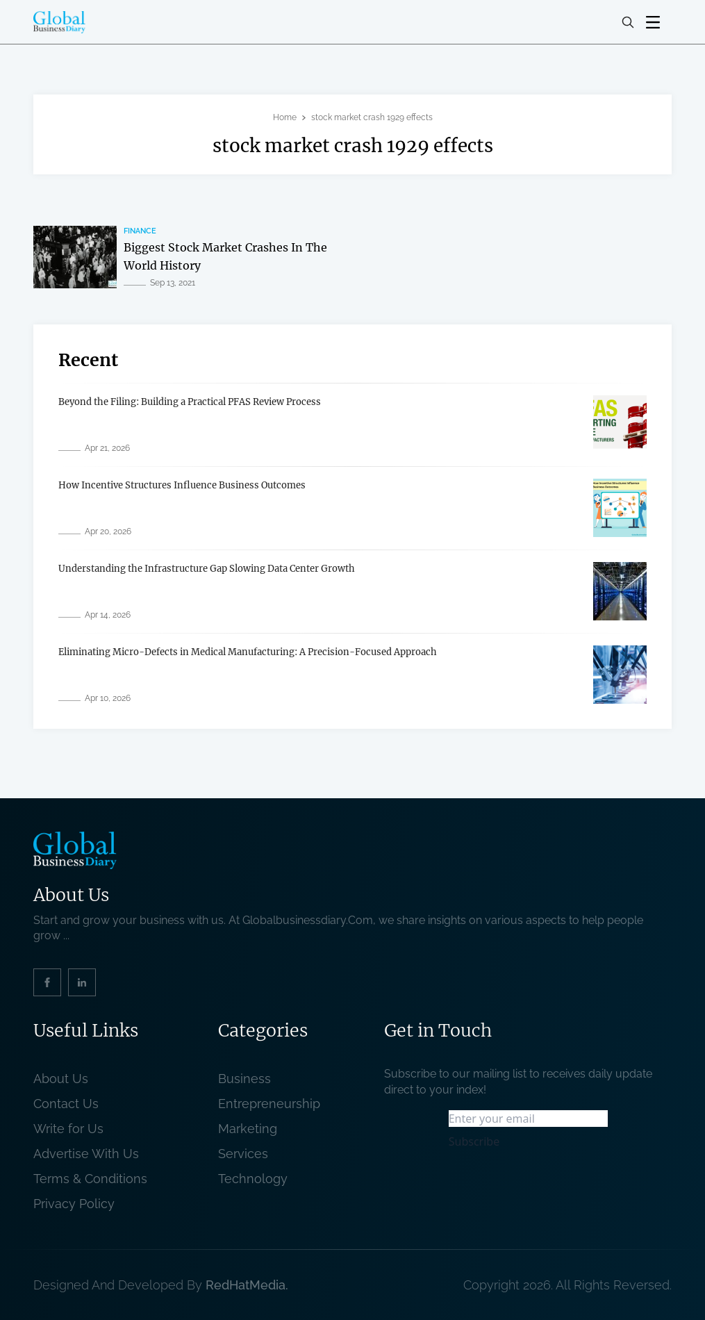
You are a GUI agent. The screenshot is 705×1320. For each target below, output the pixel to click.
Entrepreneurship (269, 1103)
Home (285, 117)
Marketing (247, 1128)
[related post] (75, 257)
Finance (140, 231)
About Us (60, 1078)
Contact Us (66, 1103)
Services (243, 1153)
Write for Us (68, 1128)
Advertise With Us (86, 1153)
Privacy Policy (74, 1203)
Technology (253, 1178)
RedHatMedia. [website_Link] (247, 1285)
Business (244, 1078)
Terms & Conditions (93, 1178)
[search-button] (628, 22)
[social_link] (47, 982)
